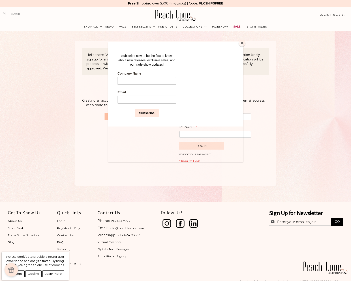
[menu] (175, 26)
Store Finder (17, 228)
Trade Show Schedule (23, 235)
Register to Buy (68, 228)
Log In (324, 14)
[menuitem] (91, 26)
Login (61, 221)
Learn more (53, 273)
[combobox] (29, 14)
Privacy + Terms (69, 263)
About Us (15, 221)
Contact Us (65, 235)
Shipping (64, 249)
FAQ (60, 242)
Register (338, 14)
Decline (33, 273)
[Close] (242, 43)
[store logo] (175, 15)
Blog (11, 242)
